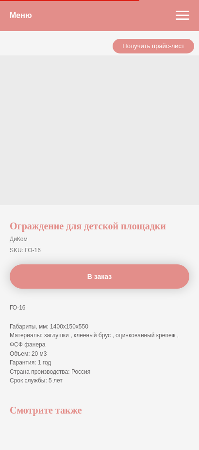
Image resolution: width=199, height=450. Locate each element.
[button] (153, 46)
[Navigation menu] (182, 15)
